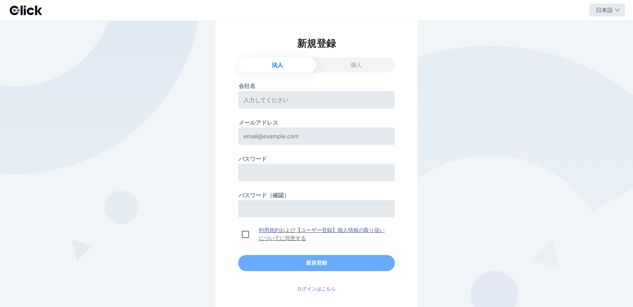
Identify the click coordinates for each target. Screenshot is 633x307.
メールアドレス (258, 122)
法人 (277, 65)
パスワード (253, 158)
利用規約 (269, 230)
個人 (356, 65)
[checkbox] (245, 234)
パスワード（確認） (264, 195)
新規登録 (316, 263)
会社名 (247, 85)
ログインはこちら (316, 289)
